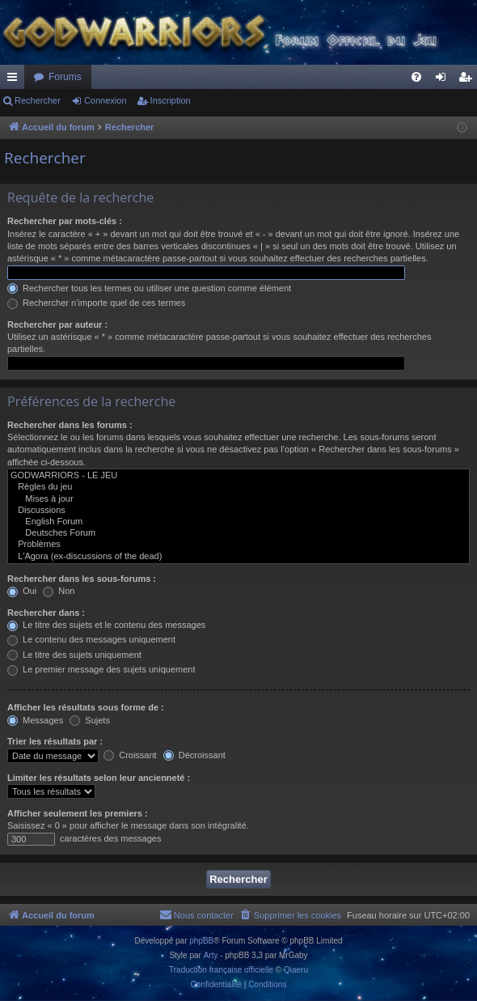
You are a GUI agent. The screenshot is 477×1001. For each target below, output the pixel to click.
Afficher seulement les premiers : (77, 813)
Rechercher (38, 100)
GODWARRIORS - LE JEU (238, 475)
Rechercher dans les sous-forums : (81, 578)
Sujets (90, 720)
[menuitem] (416, 77)
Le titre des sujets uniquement (74, 655)
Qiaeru (296, 969)
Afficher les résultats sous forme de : (85, 707)
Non (58, 591)
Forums (65, 77)
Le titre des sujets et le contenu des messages (106, 625)
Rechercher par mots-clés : (64, 221)
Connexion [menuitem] (444, 80)
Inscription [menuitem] (468, 80)
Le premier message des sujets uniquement (101, 669)
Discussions (238, 510)
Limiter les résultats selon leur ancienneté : (98, 778)
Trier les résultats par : (55, 741)
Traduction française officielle (221, 969)
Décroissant (194, 755)
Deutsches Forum (238, 533)
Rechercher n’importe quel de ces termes (96, 303)
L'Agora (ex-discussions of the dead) (238, 556)
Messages (35, 720)
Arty (211, 955)
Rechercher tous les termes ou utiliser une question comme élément (149, 288)
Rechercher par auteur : (57, 324)
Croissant (130, 755)
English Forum (238, 522)
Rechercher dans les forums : (70, 425)
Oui (21, 591)
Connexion (105, 100)
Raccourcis (15, 80)
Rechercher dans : (46, 612)
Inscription (170, 100)
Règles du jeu (238, 487)
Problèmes (238, 544)
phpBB (201, 940)
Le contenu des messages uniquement (91, 639)
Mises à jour (238, 499)
